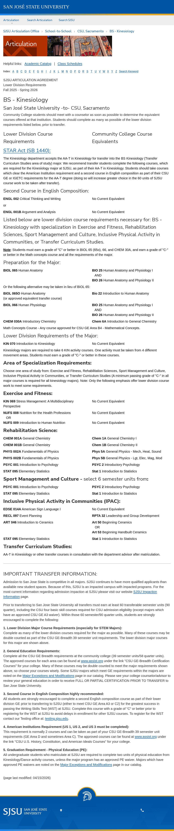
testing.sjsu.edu (56, 718)
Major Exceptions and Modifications (48, 676)
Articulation (11, 20)
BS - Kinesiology (122, 31)
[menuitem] (12, 20)
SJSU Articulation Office (21, 31)
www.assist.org (92, 661)
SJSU (36, 6)
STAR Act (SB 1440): (27, 150)
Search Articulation (39, 20)
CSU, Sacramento (90, 31)
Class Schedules (70, 64)
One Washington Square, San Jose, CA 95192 (99, 810)
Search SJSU (67, 20)
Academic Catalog (38, 64)
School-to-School (58, 31)
